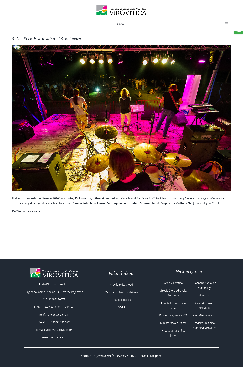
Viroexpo (204, 295)
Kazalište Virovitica (204, 315)
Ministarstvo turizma (173, 323)
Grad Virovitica (173, 283)
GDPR (121, 307)
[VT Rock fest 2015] (121, 118)
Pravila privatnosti (121, 284)
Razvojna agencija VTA (173, 315)
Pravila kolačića (121, 300)
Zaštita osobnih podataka (121, 292)
